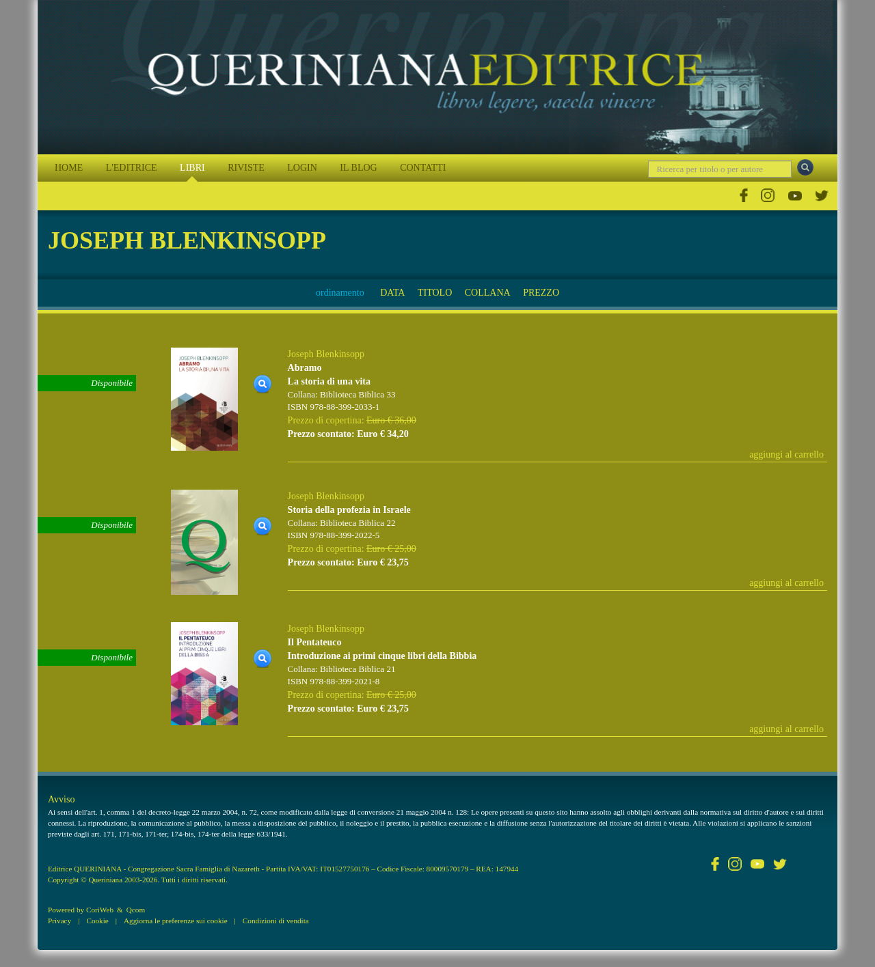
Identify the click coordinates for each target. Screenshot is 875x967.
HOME (69, 168)
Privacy (59, 920)
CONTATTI (423, 168)
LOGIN (302, 168)
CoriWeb (99, 910)
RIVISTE (246, 168)
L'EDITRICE (131, 168)
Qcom (135, 910)
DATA (392, 293)
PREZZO (541, 293)
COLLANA (488, 293)
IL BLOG (358, 168)
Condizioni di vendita (276, 920)
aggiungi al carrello (786, 454)
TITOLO (435, 293)
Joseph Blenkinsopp (326, 354)
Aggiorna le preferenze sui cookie (176, 920)
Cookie (97, 920)
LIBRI (192, 168)
